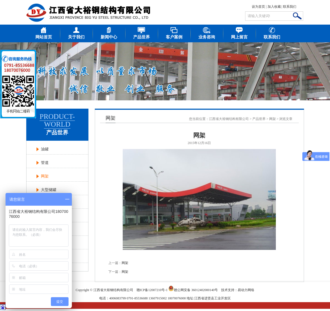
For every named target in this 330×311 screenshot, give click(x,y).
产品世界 (141, 37)
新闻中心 (109, 37)
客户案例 (174, 37)
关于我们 (76, 37)
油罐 (45, 149)
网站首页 (43, 37)
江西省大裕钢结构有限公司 (229, 119)
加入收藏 (274, 7)
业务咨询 (206, 37)
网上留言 (239, 37)
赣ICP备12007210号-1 (152, 290)
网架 (45, 176)
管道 (45, 163)
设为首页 (258, 7)
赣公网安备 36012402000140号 (193, 288)
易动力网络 (246, 290)
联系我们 (289, 7)
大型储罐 (48, 190)
